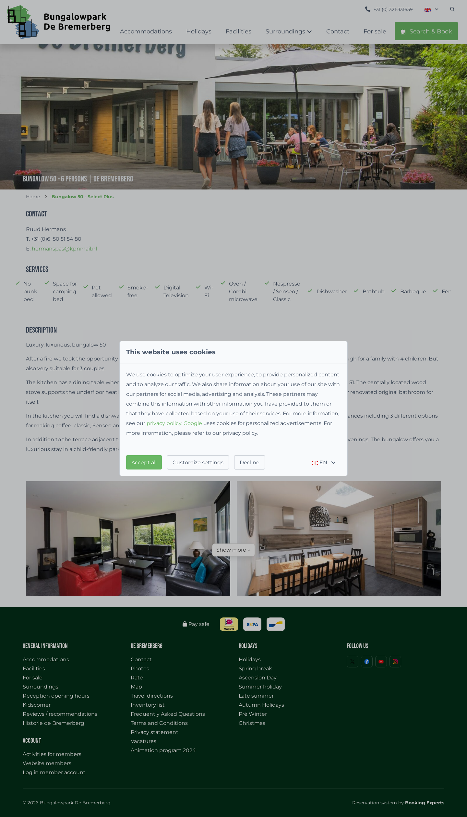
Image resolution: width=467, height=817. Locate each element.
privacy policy (164, 423)
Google (193, 423)
